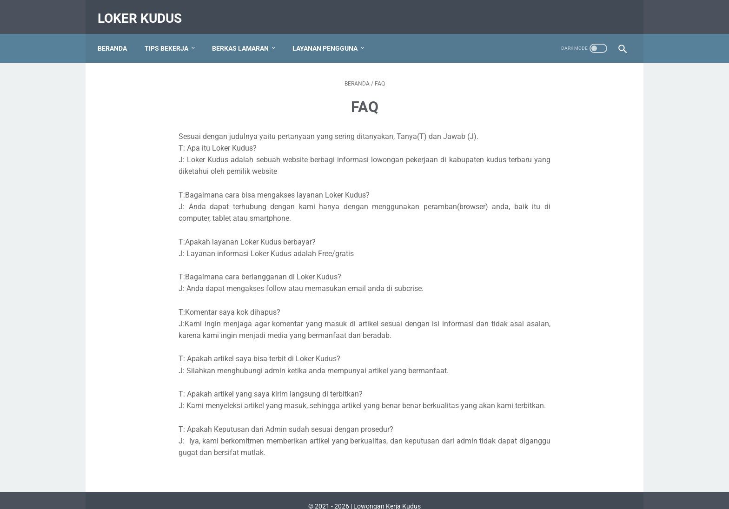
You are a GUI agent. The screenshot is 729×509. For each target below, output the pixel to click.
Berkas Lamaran (245, 36)
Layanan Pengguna (329, 36)
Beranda (117, 36)
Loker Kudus (144, 11)
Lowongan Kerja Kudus (387, 494)
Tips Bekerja (171, 36)
